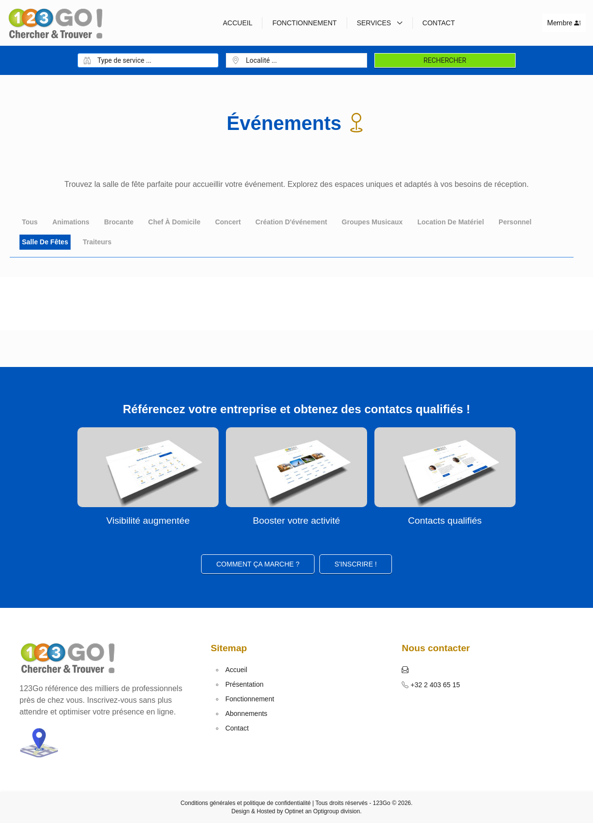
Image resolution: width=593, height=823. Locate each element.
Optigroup (326, 811)
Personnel (515, 222)
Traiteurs (97, 242)
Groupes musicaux (372, 222)
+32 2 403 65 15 (434, 685)
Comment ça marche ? (257, 564)
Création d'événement (291, 222)
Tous (29, 222)
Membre (564, 23)
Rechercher (445, 60)
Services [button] (380, 23)
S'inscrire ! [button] (355, 564)
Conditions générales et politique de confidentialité (246, 803)
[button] (405, 670)
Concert (228, 222)
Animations (70, 222)
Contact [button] (439, 23)
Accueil (238, 23)
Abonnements (246, 713)
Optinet (294, 811)
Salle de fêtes (45, 242)
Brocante (119, 222)
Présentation (244, 684)
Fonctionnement (304, 23)
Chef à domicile (174, 222)
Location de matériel (450, 222)
